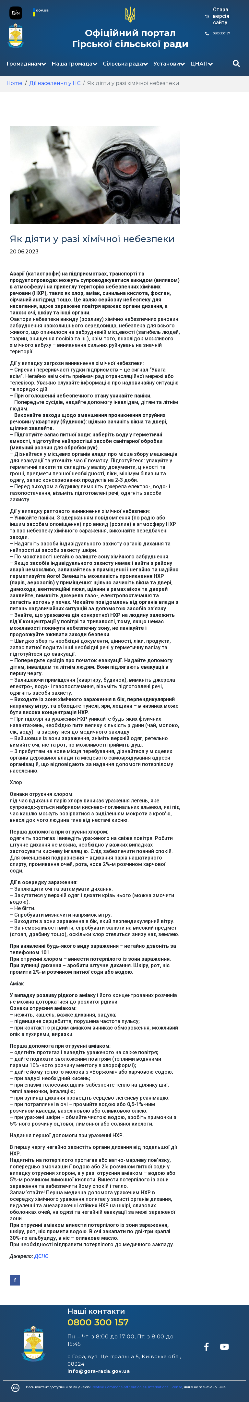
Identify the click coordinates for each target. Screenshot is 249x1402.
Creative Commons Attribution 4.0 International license (136, 1387)
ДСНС (41, 1256)
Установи (169, 64)
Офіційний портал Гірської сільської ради (130, 38)
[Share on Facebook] (15, 1280)
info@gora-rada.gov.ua (98, 1371)
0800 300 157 (98, 1322)
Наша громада (75, 64)
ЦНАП (201, 64)
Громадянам (26, 64)
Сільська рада (125, 64)
